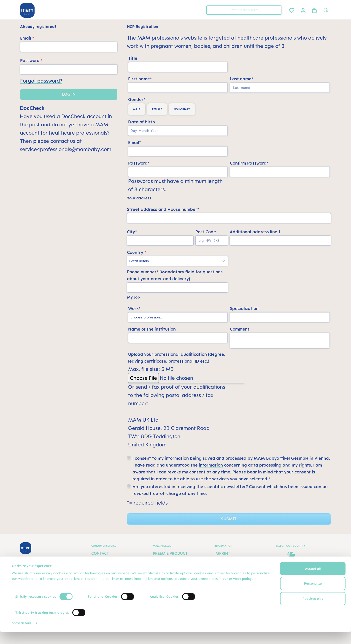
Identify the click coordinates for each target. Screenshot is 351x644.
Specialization (244, 308)
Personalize (313, 595)
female (157, 109)
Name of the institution (152, 329)
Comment (239, 329)
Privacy (222, 562)
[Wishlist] (291, 10)
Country (136, 252)
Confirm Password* (249, 163)
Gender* (136, 99)
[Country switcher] (326, 10)
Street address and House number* (163, 209)
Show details (21, 635)
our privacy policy (237, 590)
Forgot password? (41, 81)
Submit (229, 518)
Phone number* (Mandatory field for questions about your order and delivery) (175, 275)
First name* (140, 78)
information (211, 464)
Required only (312, 610)
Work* (134, 308)
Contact (100, 553)
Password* (138, 163)
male (136, 109)
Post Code (205, 231)
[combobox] (243, 10)
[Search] (277, 10)
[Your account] (303, 10)
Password (31, 60)
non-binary (182, 109)
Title (132, 58)
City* (132, 231)
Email (27, 38)
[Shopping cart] (314, 10)
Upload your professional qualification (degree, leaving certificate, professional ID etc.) (176, 358)
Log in (69, 94)
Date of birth (141, 121)
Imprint (222, 553)
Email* (134, 142)
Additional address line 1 (255, 231)
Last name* (241, 78)
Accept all (313, 580)
